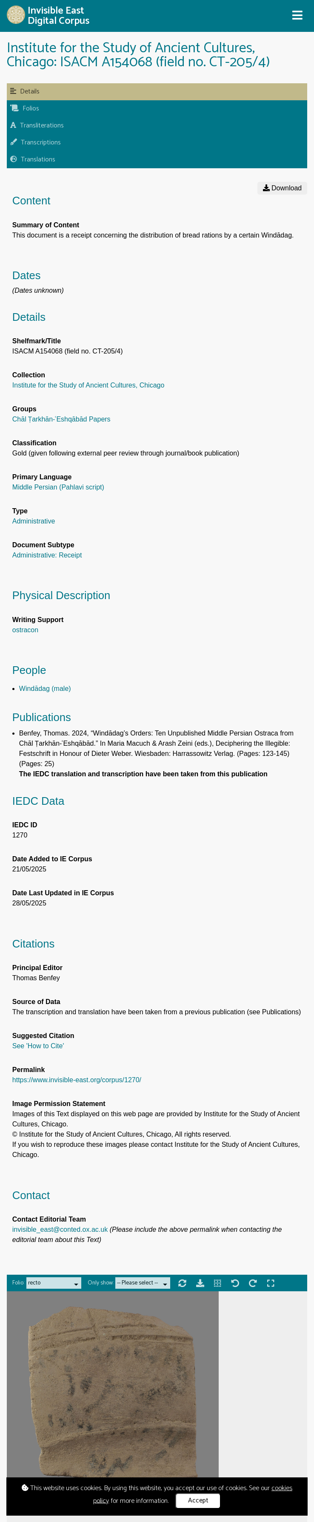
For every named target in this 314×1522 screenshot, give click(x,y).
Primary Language (42, 477)
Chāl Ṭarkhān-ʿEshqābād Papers (61, 419)
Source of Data (36, 1001)
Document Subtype (43, 545)
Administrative (33, 521)
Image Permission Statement (59, 1103)
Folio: (18, 1283)
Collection (28, 375)
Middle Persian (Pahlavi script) (58, 487)
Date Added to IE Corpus (52, 859)
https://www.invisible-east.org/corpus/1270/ (76, 1080)
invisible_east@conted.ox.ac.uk (60, 1229)
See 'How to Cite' (38, 1046)
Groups (24, 409)
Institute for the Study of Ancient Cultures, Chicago (88, 385)
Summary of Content (45, 225)
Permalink (28, 1069)
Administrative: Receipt (47, 555)
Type (20, 511)
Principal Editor (37, 967)
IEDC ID (24, 825)
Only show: (101, 1283)
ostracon (25, 630)
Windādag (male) (45, 688)
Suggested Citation (43, 1035)
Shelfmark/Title (36, 341)
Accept (198, 1500)
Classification (34, 443)
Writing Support (38, 619)
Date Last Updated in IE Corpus (63, 893)
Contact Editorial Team (49, 1219)
